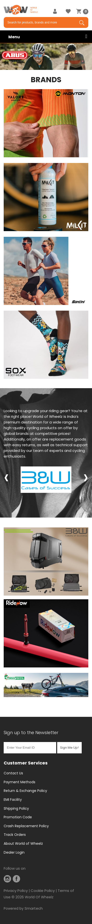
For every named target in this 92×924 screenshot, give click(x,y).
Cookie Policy (43, 890)
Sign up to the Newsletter (31, 732)
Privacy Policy (16, 890)
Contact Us (13, 773)
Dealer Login (14, 852)
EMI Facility (13, 799)
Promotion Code (18, 817)
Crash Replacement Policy (26, 826)
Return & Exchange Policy (25, 790)
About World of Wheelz (23, 843)
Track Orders (15, 834)
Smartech (34, 908)
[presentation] (6, 477)
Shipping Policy (16, 808)
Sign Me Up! (69, 747)
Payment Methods (19, 782)
